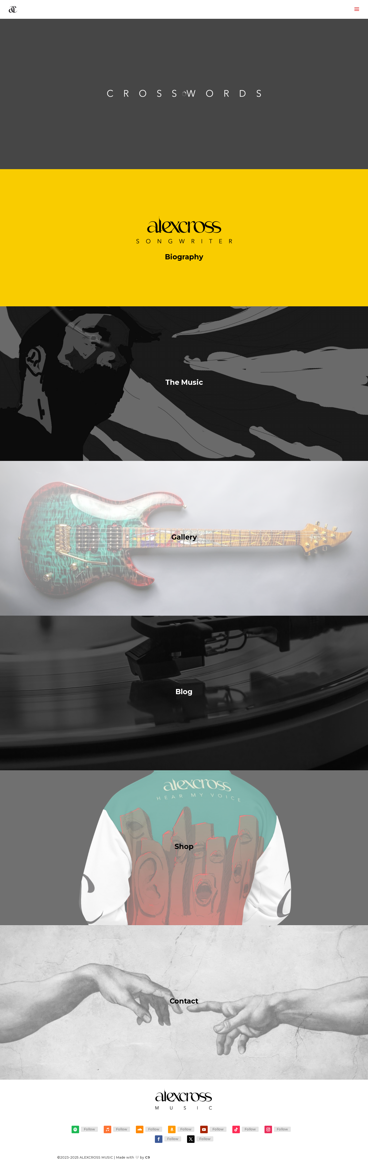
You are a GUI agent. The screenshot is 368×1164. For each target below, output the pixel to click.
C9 (147, 1157)
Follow (89, 1129)
